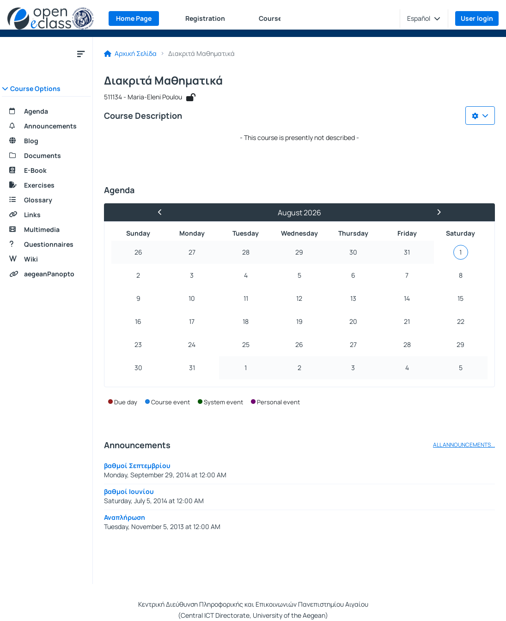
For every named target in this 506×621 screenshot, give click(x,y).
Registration (205, 18)
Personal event (278, 402)
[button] (423, 18)
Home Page (134, 18)
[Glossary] (46, 200)
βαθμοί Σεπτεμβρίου (137, 465)
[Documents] (46, 155)
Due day (125, 402)
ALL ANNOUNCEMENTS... (464, 445)
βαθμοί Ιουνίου (129, 491)
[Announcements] (46, 126)
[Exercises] (46, 185)
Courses (272, 18)
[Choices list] (480, 115)
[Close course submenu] (80, 53)
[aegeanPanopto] (46, 274)
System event (223, 402)
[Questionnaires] (46, 244)
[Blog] (46, 141)
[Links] (46, 214)
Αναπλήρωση (124, 517)
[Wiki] (46, 259)
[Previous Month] (164, 212)
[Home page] (50, 18)
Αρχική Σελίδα (130, 53)
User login (477, 18)
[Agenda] (46, 111)
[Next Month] (435, 212)
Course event (170, 402)
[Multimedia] (46, 229)
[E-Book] (46, 170)
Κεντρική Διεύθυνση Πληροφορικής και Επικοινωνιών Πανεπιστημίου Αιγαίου (253, 604)
